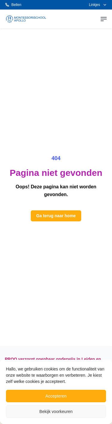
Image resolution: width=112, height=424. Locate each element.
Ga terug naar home (56, 215)
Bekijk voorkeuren (56, 411)
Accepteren (56, 396)
